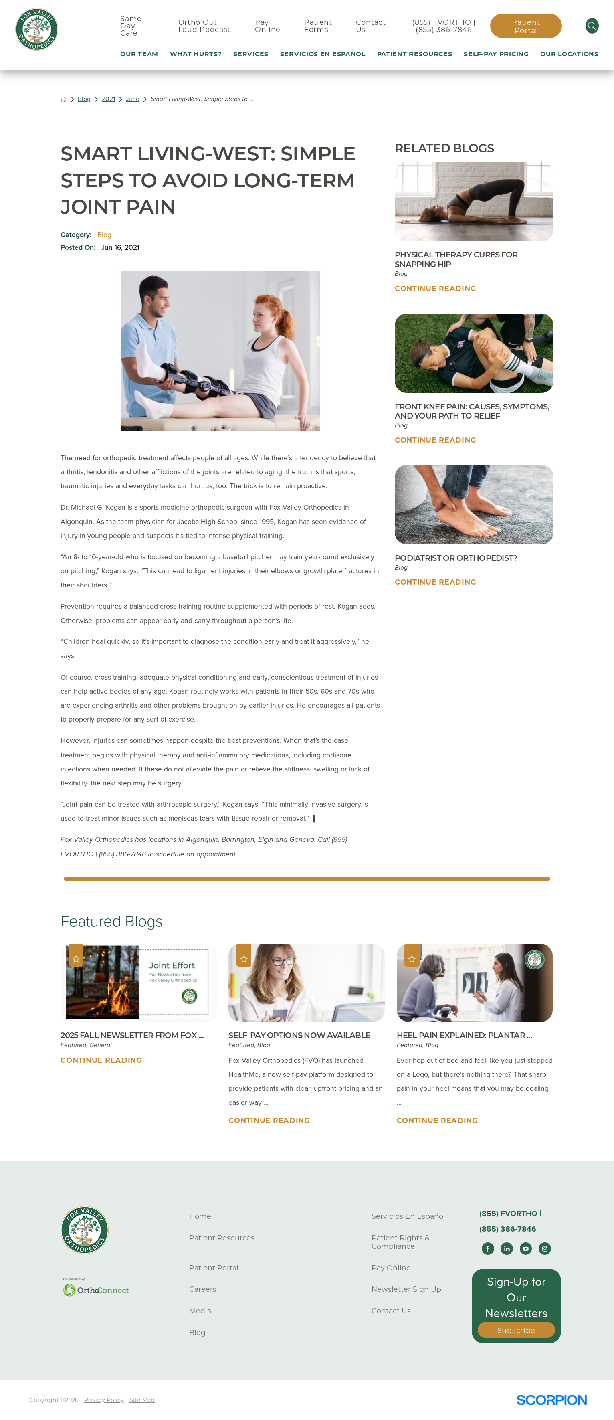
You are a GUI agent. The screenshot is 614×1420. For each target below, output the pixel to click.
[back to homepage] (64, 99)
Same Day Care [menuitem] (131, 25)
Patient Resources (221, 1238)
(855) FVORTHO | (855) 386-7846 (444, 26)
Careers (202, 1289)
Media (200, 1311)
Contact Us (391, 1311)
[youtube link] (526, 1248)
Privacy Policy (104, 1400)
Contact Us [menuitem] (371, 26)
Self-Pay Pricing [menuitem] (496, 54)
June (132, 99)
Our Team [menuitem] (139, 54)
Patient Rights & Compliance (401, 1242)
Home (200, 1216)
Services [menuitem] (251, 54)
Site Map (142, 1400)
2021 (108, 99)
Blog (84, 99)
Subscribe (516, 1330)
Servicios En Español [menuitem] (323, 54)
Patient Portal (526, 26)
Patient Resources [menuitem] (414, 54)
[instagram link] (545, 1248)
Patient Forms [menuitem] (318, 26)
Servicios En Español (408, 1216)
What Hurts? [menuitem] (196, 54)
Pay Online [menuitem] (268, 26)
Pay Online (391, 1268)
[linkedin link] (507, 1248)
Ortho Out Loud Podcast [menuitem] (204, 26)
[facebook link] (488, 1248)
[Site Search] (592, 26)
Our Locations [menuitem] (569, 54)
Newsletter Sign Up (406, 1289)
